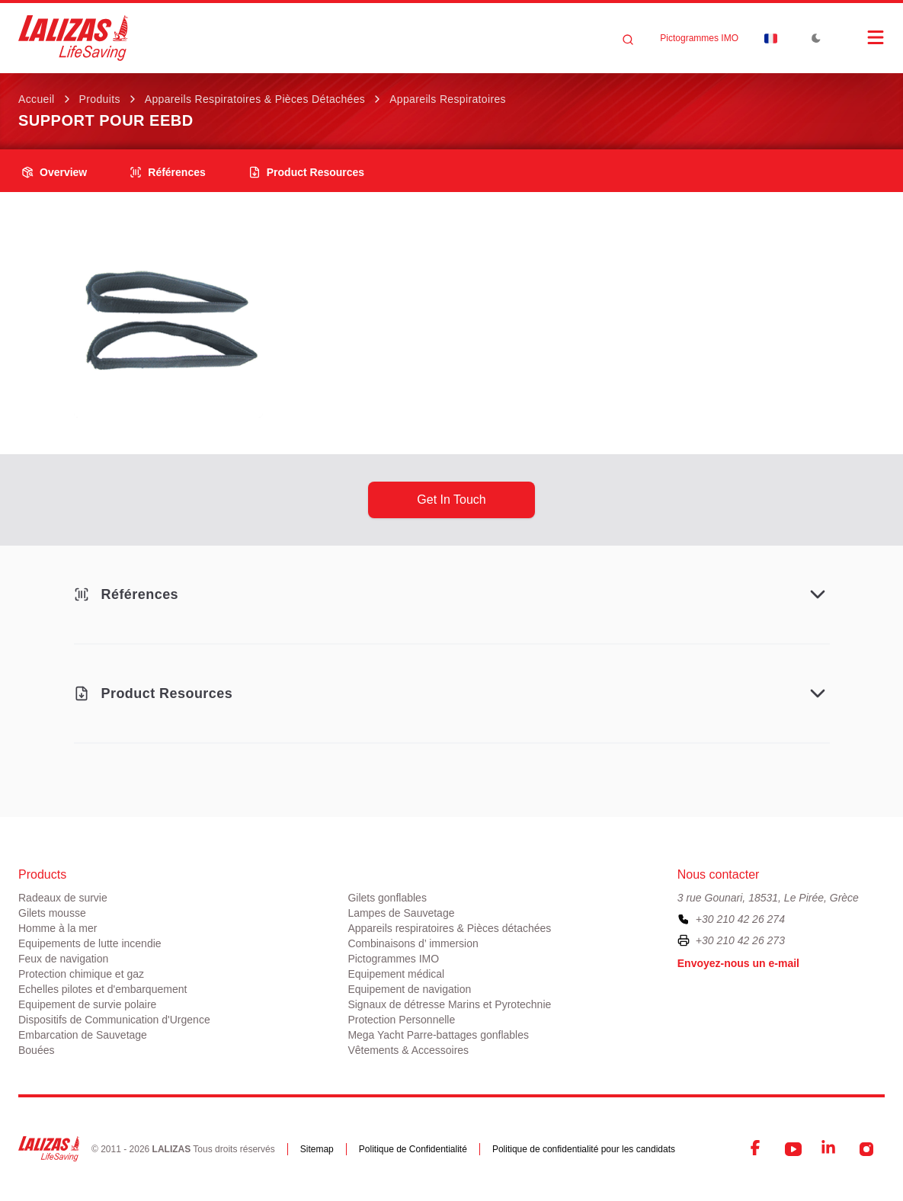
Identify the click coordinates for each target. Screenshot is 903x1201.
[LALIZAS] (73, 38)
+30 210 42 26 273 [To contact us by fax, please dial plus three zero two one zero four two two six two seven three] (740, 940)
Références (168, 172)
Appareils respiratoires (447, 99)
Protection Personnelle (401, 1020)
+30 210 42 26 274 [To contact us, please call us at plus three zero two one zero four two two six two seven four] (740, 919)
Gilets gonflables (387, 898)
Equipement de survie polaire (87, 1004)
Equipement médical (395, 974)
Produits (99, 99)
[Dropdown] (770, 38)
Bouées (36, 1050)
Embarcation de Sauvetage (82, 1035)
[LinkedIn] (830, 1149)
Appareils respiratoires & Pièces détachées (255, 99)
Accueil (36, 99)
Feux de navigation (63, 959)
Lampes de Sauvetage (400, 913)
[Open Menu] (860, 37)
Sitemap (317, 1149)
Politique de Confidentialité (413, 1149)
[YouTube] (793, 1149)
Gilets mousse (52, 913)
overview (54, 172)
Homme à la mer (57, 928)
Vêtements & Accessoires (408, 1050)
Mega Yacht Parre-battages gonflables (438, 1035)
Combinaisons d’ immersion (412, 943)
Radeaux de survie (62, 898)
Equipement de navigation (409, 989)
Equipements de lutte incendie (90, 943)
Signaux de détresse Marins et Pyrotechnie (449, 1004)
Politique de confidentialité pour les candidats (583, 1149)
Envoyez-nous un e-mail (738, 963)
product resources (306, 172)
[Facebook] (756, 1149)
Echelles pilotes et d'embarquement (102, 989)
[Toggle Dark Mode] (816, 38)
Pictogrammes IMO (699, 38)
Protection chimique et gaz (81, 974)
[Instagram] (866, 1149)
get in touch (451, 499)
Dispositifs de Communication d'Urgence (114, 1020)
